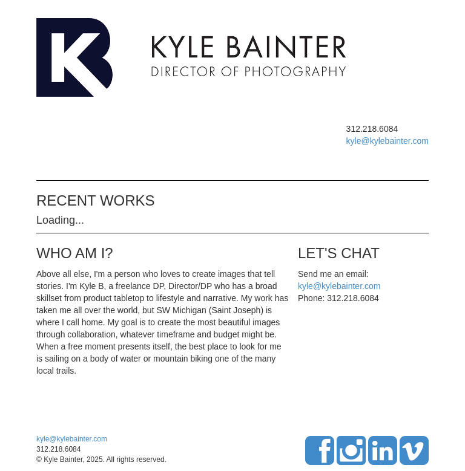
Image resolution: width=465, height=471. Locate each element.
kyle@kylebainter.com (387, 141)
